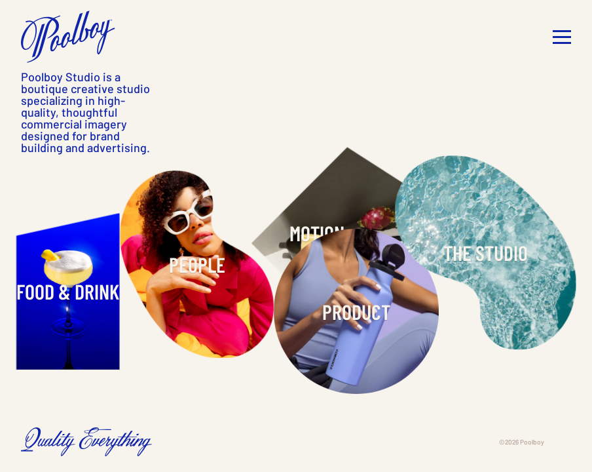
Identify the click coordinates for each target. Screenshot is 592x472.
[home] (68, 36)
